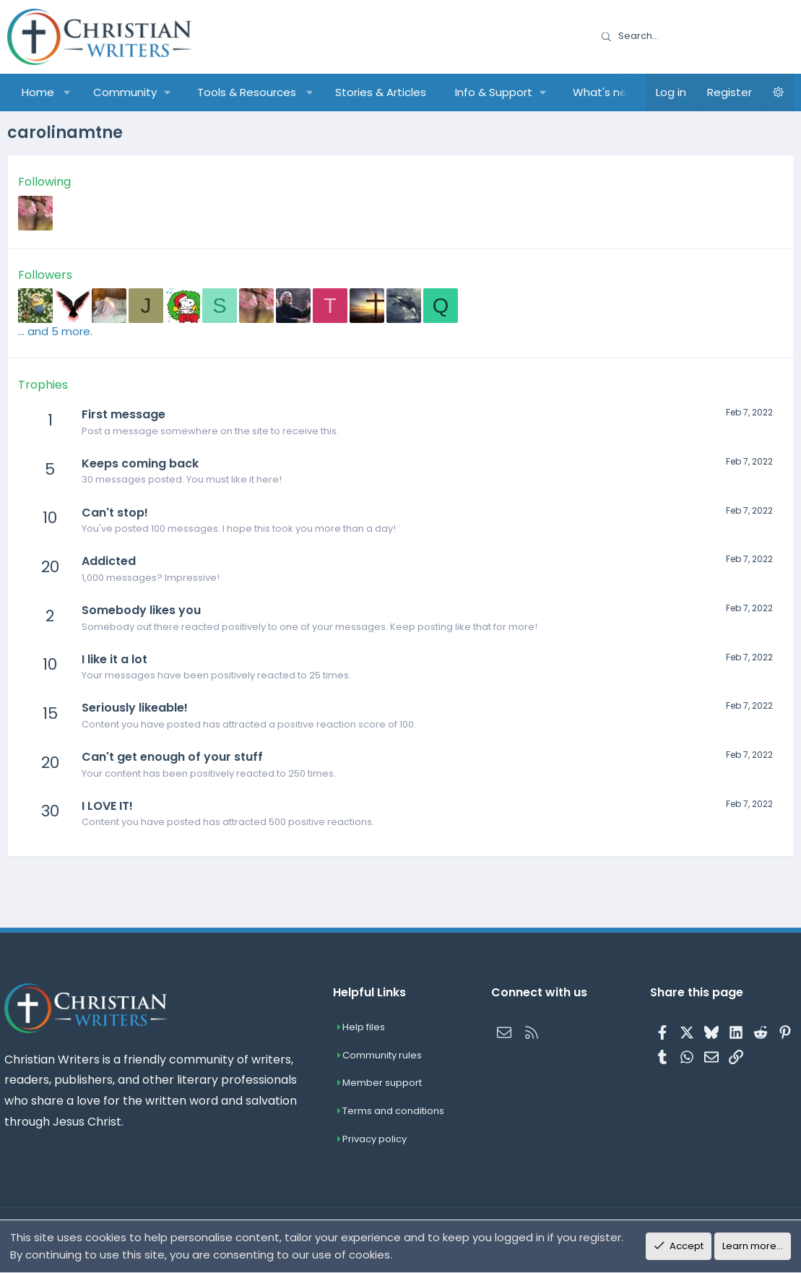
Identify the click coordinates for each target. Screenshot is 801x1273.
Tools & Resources (246, 92)
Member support (384, 1083)
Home (38, 92)
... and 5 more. (55, 331)
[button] (67, 92)
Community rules (384, 1055)
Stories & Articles (380, 92)
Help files (366, 1027)
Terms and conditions (395, 1111)
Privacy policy (377, 1139)
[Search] (693, 36)
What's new (604, 92)
